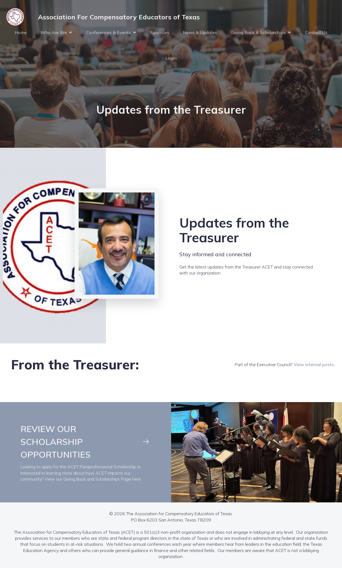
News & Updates (200, 33)
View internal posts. (314, 366)
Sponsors (159, 33)
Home (21, 33)
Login (171, 59)
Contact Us (316, 33)
